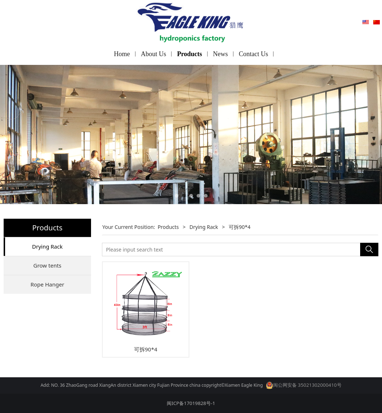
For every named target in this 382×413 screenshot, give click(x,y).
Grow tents (47, 265)
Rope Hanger (47, 284)
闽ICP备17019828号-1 (191, 403)
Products (189, 54)
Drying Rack (47, 246)
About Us (153, 54)
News (220, 54)
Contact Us (253, 54)
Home (122, 54)
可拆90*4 (145, 349)
